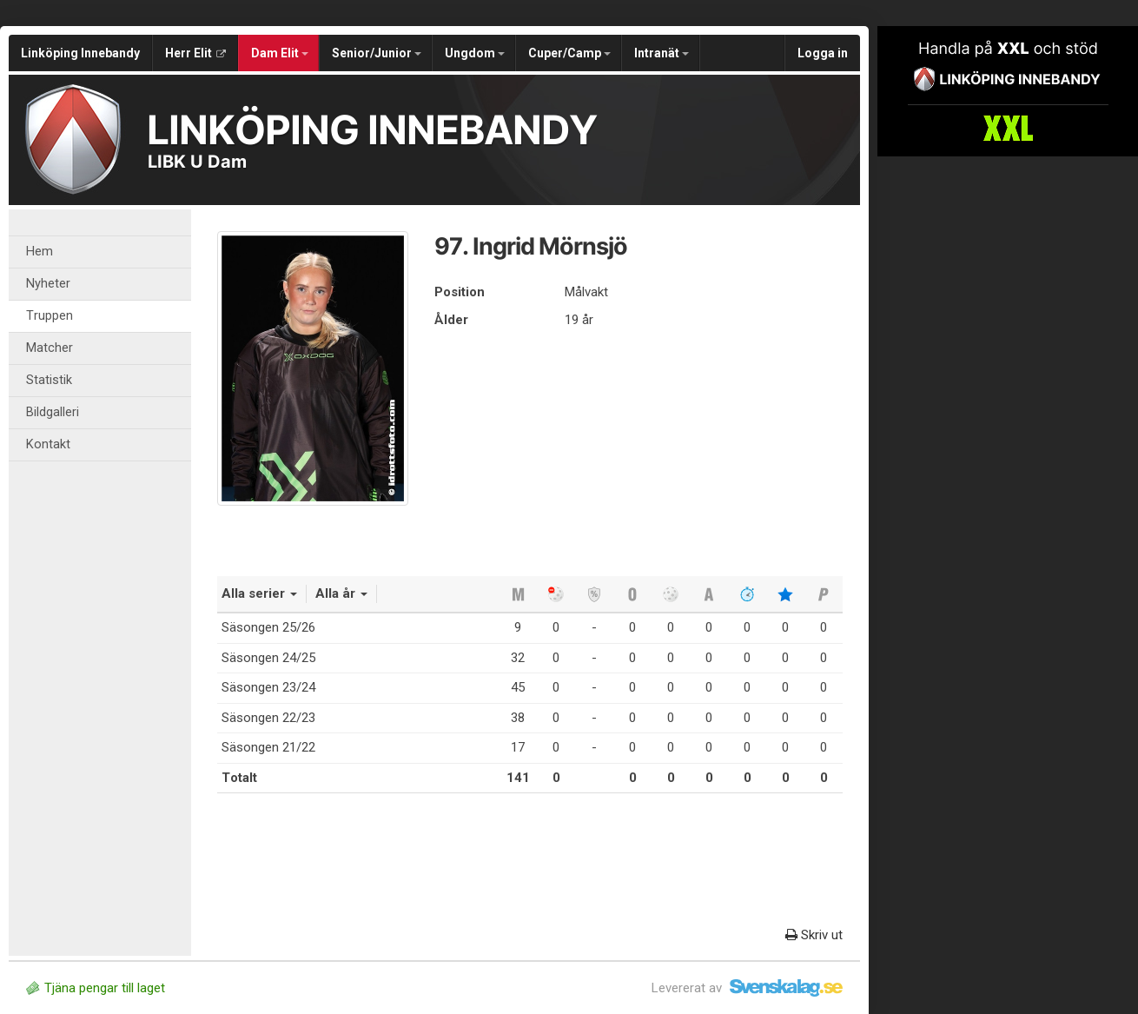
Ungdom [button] (475, 53)
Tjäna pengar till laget (95, 988)
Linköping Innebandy (80, 53)
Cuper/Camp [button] (569, 53)
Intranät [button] (661, 53)
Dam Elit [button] (279, 53)
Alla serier (259, 593)
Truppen (49, 315)
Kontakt (48, 444)
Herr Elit (195, 53)
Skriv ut (814, 935)
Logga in (822, 53)
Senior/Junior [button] (376, 53)
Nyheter (48, 283)
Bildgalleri (52, 412)
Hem (39, 251)
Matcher (49, 348)
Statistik (49, 380)
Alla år (341, 593)
